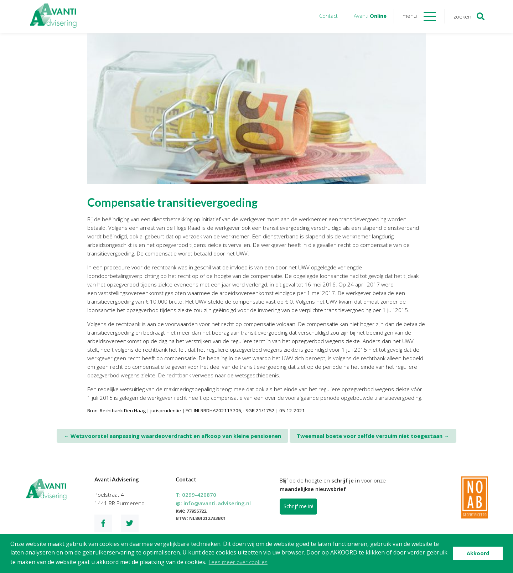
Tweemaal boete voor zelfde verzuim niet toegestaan (373, 435)
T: (196, 494)
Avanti (370, 15)
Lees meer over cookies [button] (238, 562)
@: (213, 503)
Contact (328, 15)
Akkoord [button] (478, 553)
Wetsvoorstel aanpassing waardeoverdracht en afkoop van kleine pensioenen (172, 435)
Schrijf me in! (298, 506)
